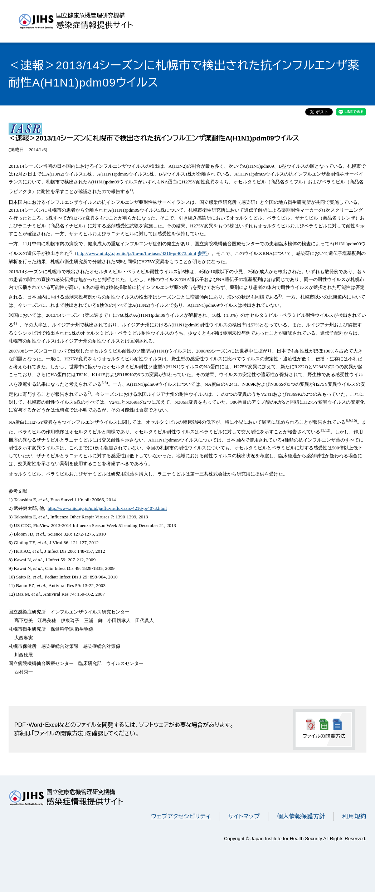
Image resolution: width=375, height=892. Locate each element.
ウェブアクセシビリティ (181, 816)
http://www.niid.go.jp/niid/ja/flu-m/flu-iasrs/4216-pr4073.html (136, 253)
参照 (202, 253)
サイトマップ (244, 816)
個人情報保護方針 (301, 816)
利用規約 (354, 816)
